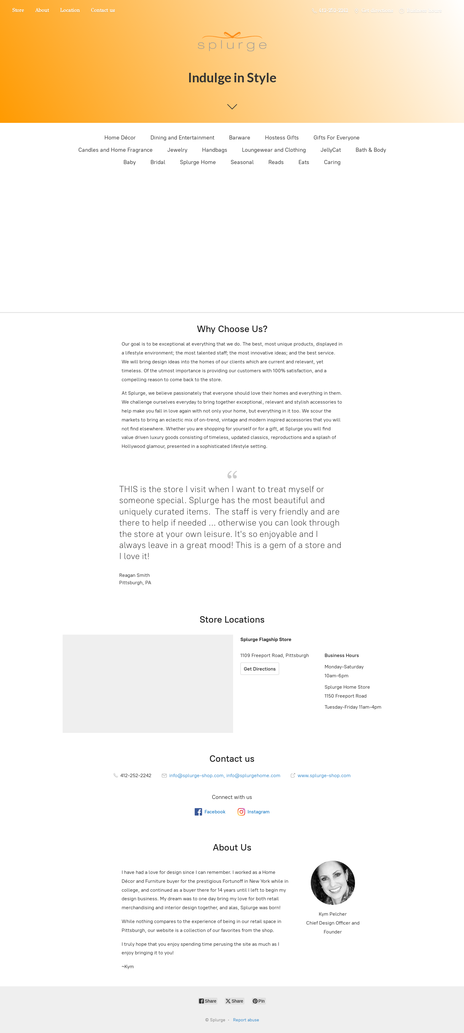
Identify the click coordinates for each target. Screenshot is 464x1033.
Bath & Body (371, 150)
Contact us (103, 10)
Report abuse (246, 1020)
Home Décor (120, 137)
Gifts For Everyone (337, 137)
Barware (239, 137)
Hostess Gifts (282, 137)
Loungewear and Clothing (274, 150)
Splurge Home (198, 162)
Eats (303, 162)
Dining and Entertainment (182, 137)
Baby (129, 162)
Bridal (157, 162)
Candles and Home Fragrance (115, 150)
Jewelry (177, 150)
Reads (276, 162)
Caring (332, 162)
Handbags (214, 150)
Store (18, 10)
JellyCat (331, 150)
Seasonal (242, 162)
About (42, 10)
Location (70, 10)
